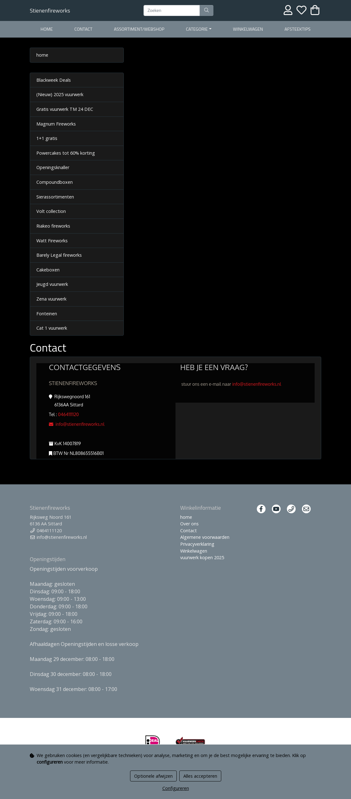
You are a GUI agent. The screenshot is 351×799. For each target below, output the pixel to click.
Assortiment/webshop (139, 29)
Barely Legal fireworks (59, 255)
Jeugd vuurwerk (52, 284)
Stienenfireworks (50, 10)
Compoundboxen (54, 182)
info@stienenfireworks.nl (76, 424)
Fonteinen (46, 314)
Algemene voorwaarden (204, 537)
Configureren (175, 788)
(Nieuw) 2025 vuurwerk (59, 94)
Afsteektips (298, 29)
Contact (83, 29)
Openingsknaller (52, 167)
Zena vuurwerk (51, 299)
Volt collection (51, 211)
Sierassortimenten (55, 197)
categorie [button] (197, 29)
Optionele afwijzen (153, 776)
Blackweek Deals (53, 80)
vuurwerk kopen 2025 (202, 557)
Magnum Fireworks (56, 124)
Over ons (189, 524)
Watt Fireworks (52, 241)
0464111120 (68, 414)
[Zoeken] (172, 10)
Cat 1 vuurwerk (51, 328)
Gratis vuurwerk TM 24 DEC (64, 109)
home (46, 29)
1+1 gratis (46, 138)
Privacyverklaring (197, 544)
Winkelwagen (248, 29)
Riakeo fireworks (53, 226)
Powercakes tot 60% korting (65, 153)
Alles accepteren (200, 776)
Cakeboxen (48, 270)
